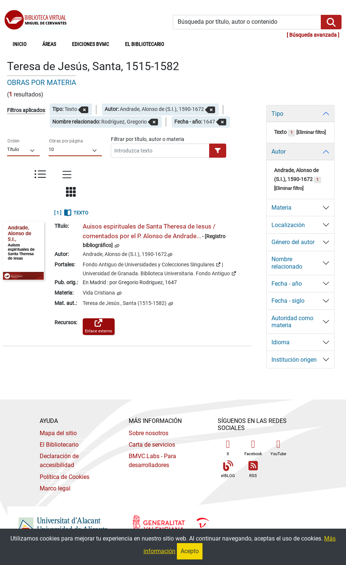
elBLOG (228, 469)
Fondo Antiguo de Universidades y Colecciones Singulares (152, 264)
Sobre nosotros (148, 433)
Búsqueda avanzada (313, 35)
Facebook (253, 447)
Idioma (280, 342)
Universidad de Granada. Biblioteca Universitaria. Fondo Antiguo (159, 273)
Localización (288, 225)
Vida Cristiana (99, 293)
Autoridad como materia (292, 322)
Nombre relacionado (286, 263)
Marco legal (55, 488)
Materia (281, 207)
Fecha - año (286, 283)
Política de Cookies (64, 476)
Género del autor (292, 242)
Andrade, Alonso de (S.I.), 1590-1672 (125, 254)
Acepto (190, 551)
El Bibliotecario (59, 444)
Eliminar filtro (310, 132)
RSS (253, 469)
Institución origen (294, 359)
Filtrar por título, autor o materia (147, 139)
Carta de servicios (152, 444)
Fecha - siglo (287, 300)
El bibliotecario (144, 44)
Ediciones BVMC (90, 44)
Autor (278, 151)
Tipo (277, 113)
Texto (284, 132)
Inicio (23, 43)
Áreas (49, 44)
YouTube (278, 447)
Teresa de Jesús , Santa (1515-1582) (125, 303)
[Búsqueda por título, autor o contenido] (247, 22)
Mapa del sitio (58, 433)
